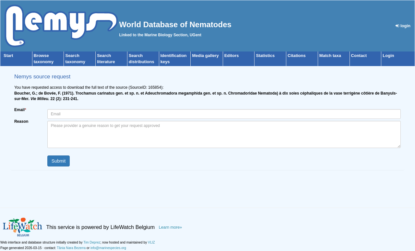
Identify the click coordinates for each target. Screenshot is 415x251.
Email (20, 110)
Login (388, 55)
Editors (231, 55)
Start (8, 55)
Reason (21, 121)
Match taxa (330, 55)
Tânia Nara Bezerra (71, 248)
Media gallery (205, 55)
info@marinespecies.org (108, 248)
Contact (359, 55)
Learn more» (170, 227)
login (403, 25)
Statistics (265, 55)
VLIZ (151, 242)
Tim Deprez (91, 242)
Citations (297, 55)
